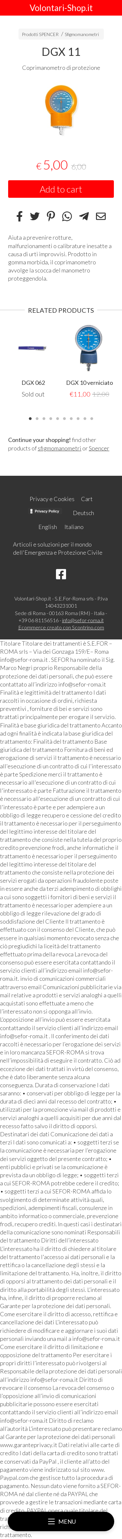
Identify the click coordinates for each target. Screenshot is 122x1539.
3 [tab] (44, 418)
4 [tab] (50, 418)
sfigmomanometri (59, 448)
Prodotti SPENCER (40, 34)
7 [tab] (71, 418)
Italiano (74, 526)
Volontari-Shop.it (61, 8)
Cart (87, 498)
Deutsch (83, 512)
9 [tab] (85, 418)
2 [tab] (37, 418)
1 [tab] (30, 418)
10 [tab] (91, 418)
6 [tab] (64, 418)
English (47, 526)
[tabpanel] (61, 110)
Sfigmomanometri (82, 34)
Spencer (99, 448)
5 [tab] (57, 418)
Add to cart (61, 189)
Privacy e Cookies (52, 498)
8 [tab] (78, 418)
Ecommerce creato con (61, 627)
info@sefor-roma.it (83, 620)
